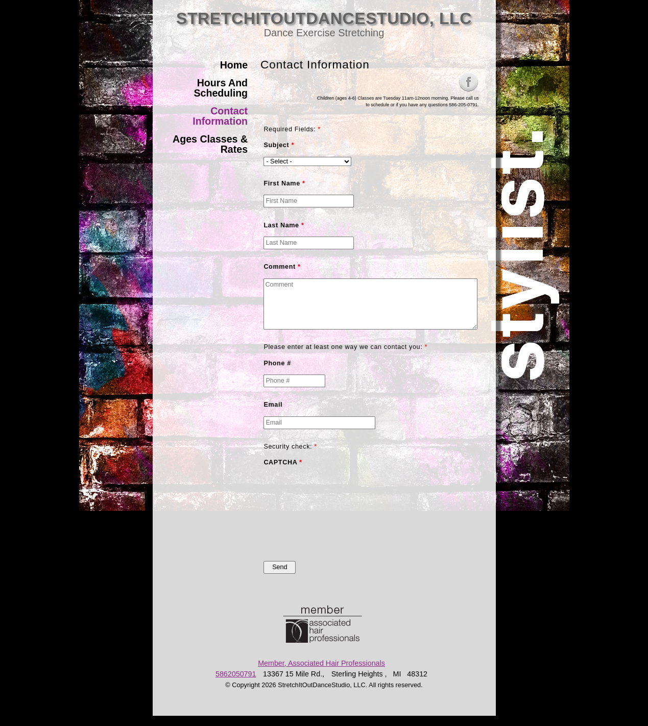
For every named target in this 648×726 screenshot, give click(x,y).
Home (234, 65)
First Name (284, 183)
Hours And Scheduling (221, 88)
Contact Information (220, 116)
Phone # (277, 363)
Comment (281, 266)
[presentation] (305, 511)
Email (272, 404)
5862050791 (235, 674)
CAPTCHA (282, 462)
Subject (278, 145)
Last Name (283, 225)
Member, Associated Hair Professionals (321, 663)
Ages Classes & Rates (210, 144)
